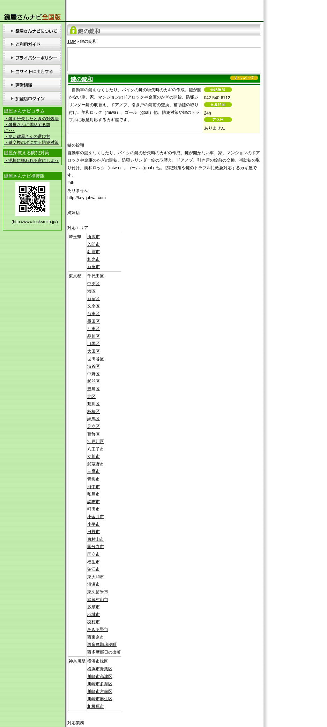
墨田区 (93, 321)
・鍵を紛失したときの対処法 (31, 118)
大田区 (93, 351)
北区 (91, 396)
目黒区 (93, 343)
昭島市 (93, 494)
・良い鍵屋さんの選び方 (27, 136)
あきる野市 (97, 629)
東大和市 (95, 576)
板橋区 (93, 411)
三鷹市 (93, 471)
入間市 (93, 244)
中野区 (93, 374)
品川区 (93, 336)
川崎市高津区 (99, 676)
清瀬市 (93, 584)
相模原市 (95, 706)
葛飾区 (93, 434)
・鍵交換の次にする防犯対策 (31, 142)
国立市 (93, 554)
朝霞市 (93, 251)
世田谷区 (95, 359)
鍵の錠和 (81, 79)
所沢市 (93, 236)
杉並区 (93, 381)
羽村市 (93, 621)
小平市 (93, 524)
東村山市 (95, 539)
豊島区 (93, 388)
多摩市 (93, 606)
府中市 (93, 486)
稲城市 (93, 614)
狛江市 (93, 569)
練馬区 (93, 418)
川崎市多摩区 (99, 683)
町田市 (93, 509)
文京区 (93, 306)
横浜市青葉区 (99, 668)
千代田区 (95, 276)
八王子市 (95, 449)
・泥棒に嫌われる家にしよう (31, 160)
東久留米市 (97, 591)
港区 (91, 291)
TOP (71, 41)
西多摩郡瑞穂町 (102, 644)
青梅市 (93, 479)
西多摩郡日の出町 (104, 652)
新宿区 (93, 298)
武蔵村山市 (97, 599)
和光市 (93, 259)
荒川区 (93, 403)
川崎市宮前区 (99, 691)
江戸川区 (95, 441)
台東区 (93, 313)
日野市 (93, 531)
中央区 (93, 283)
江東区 (93, 328)
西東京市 (95, 637)
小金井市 (95, 516)
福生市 (93, 562)
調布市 (93, 501)
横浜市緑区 (97, 661)
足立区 (93, 426)
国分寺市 (95, 546)
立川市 (93, 456)
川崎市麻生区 (99, 698)
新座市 (93, 266)
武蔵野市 (95, 464)
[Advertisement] (164, 58)
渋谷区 (93, 366)
